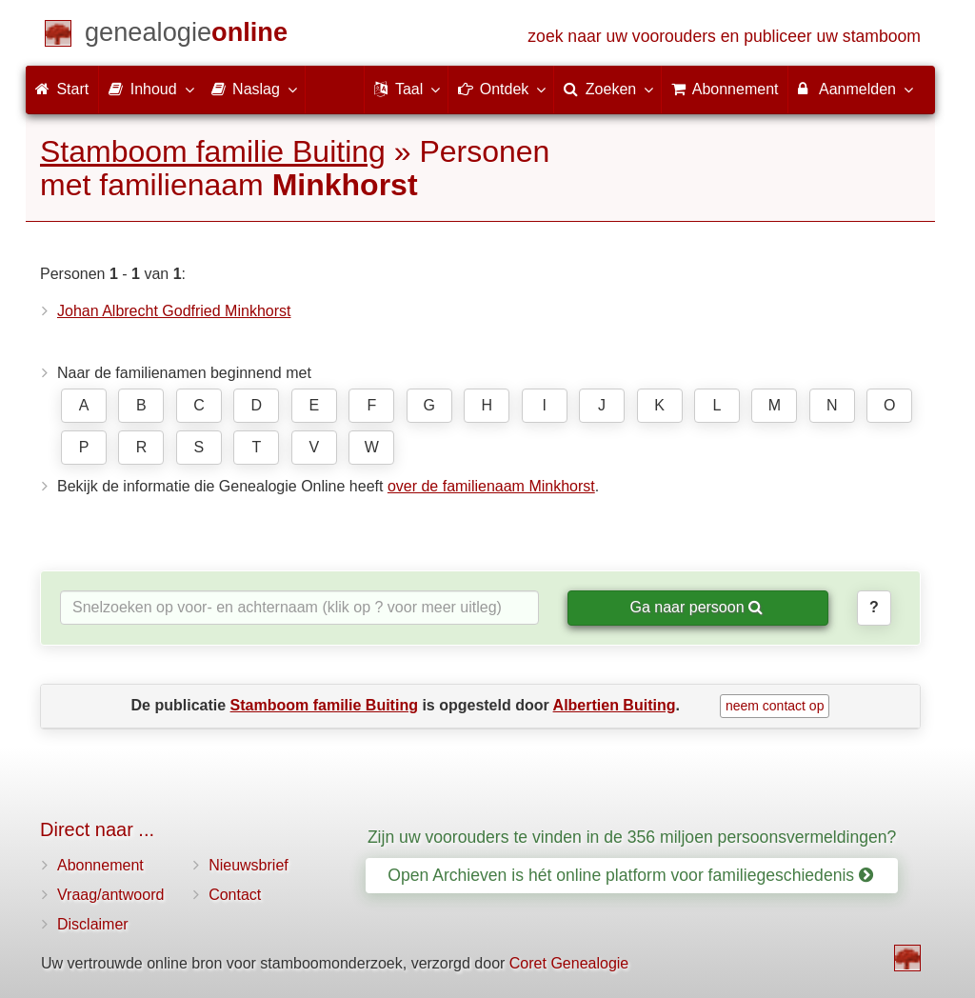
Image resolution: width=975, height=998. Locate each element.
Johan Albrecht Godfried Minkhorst (173, 311)
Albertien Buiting (614, 705)
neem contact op (775, 705)
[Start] (186, 36)
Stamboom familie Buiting (213, 151)
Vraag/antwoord (110, 895)
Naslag (253, 88)
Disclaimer (93, 924)
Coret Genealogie (568, 963)
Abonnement (100, 865)
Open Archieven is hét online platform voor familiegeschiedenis (630, 875)
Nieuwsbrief (249, 865)
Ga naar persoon (696, 607)
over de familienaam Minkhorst (491, 486)
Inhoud (150, 88)
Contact (235, 895)
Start (62, 89)
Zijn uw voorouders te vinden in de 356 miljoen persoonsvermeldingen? (632, 837)
